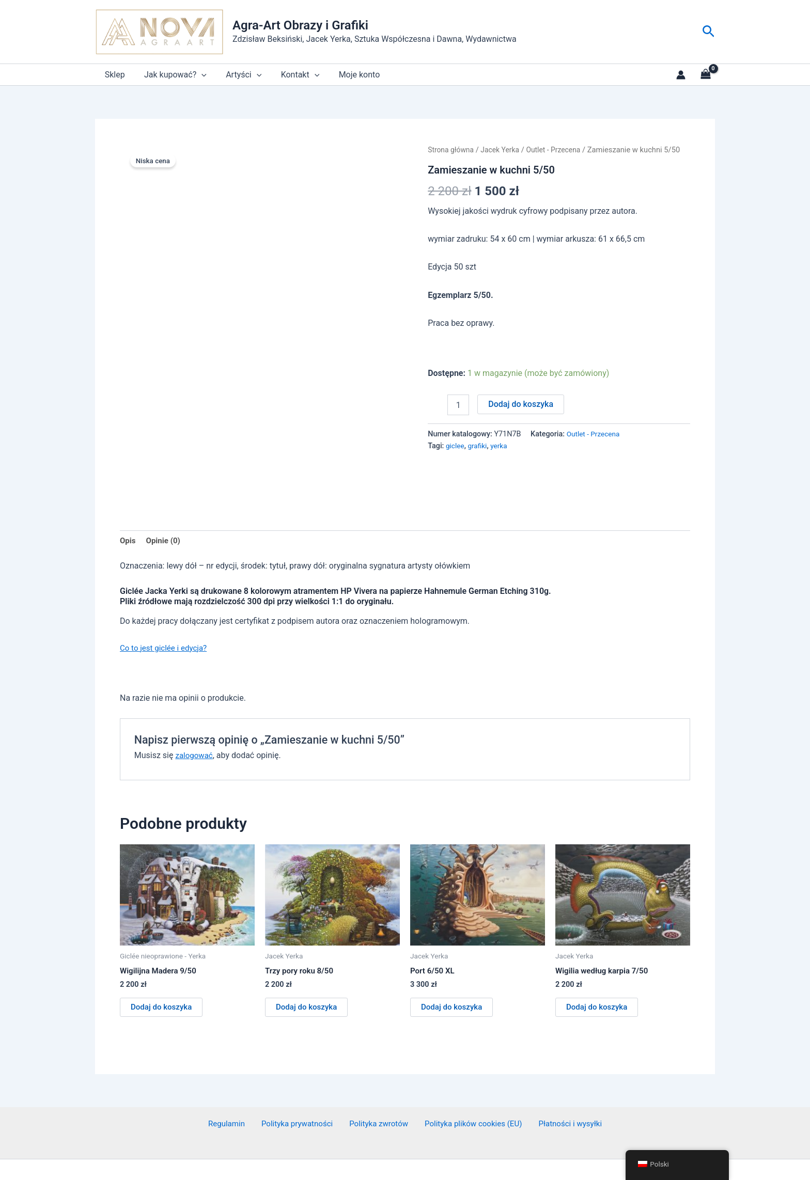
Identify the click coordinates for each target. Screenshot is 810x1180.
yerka (501, 446)
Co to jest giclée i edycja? (166, 615)
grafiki (479, 446)
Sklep (113, 75)
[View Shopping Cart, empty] (705, 75)
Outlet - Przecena (560, 149)
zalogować (195, 723)
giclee (455, 446)
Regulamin (234, 1093)
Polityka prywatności (299, 1093)
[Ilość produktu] (458, 405)
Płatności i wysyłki (562, 1093)
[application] (197, 74)
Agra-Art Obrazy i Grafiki (300, 25)
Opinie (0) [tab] (165, 507)
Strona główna (452, 149)
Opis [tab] (128, 507)
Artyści (237, 74)
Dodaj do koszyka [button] (163, 975)
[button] (708, 32)
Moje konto (347, 75)
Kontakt (290, 74)
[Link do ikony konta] (681, 75)
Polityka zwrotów (377, 1093)
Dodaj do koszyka (520, 404)
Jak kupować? (171, 74)
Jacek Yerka (504, 149)
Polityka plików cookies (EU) (468, 1093)
